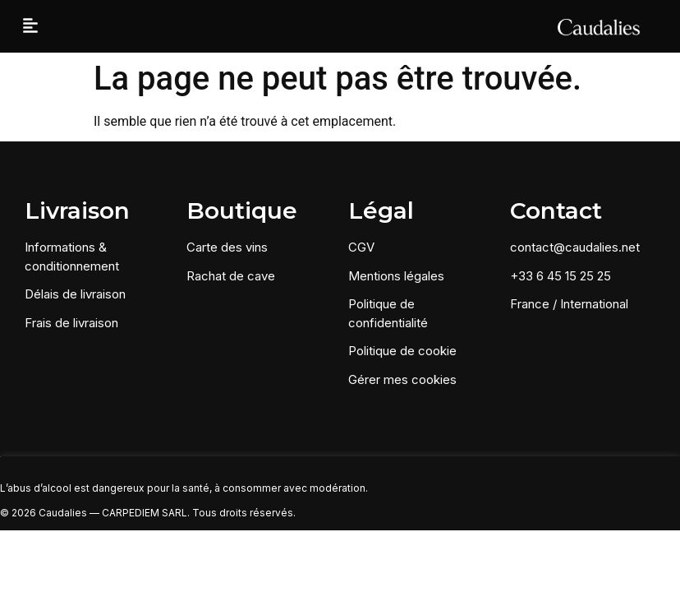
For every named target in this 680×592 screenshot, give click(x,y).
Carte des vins (227, 247)
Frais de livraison (71, 323)
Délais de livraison (75, 294)
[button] (30, 27)
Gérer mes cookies (402, 379)
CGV (361, 247)
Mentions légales (396, 276)
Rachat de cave (230, 276)
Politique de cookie (402, 350)
